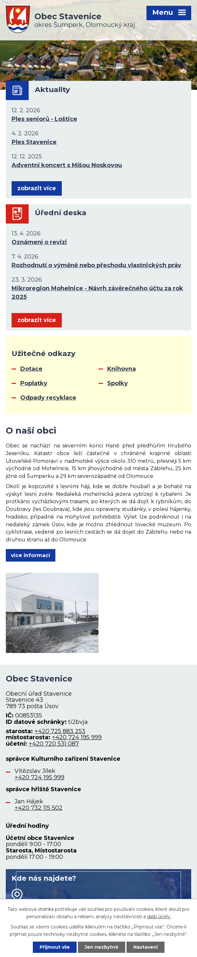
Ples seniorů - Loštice (44, 119)
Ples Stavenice (34, 142)
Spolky (117, 383)
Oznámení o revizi (39, 242)
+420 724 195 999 (77, 737)
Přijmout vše (55, 947)
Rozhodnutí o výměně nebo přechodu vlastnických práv (96, 265)
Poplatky (33, 383)
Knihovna (121, 368)
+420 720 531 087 (54, 743)
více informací (30, 555)
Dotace (31, 368)
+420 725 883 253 (59, 731)
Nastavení (145, 947)
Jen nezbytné (101, 947)
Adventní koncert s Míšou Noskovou (67, 165)
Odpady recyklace (48, 397)
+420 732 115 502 (38, 807)
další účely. (159, 916)
